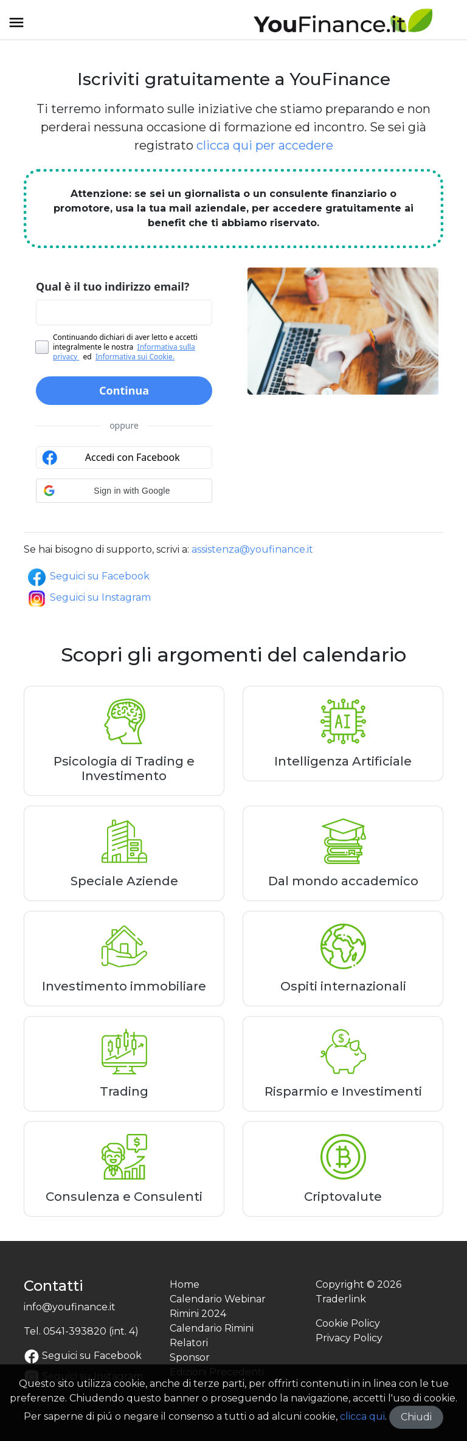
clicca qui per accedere (264, 145)
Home (184, 1284)
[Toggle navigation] (16, 27)
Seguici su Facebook (88, 576)
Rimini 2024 (198, 1313)
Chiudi (416, 1417)
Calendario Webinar (218, 1299)
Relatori (189, 1343)
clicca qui (362, 1416)
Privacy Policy (349, 1338)
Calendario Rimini (212, 1328)
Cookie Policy (348, 1323)
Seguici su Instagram (88, 597)
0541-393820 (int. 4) (91, 1331)
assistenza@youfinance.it (252, 549)
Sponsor (190, 1357)
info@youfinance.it (70, 1307)
